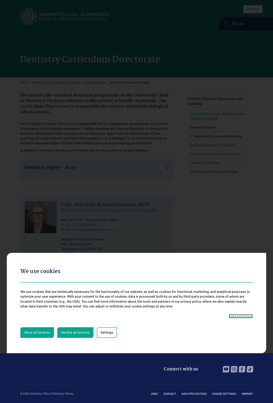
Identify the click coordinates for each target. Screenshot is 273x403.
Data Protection (194, 393)
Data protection (241, 264)
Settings (107, 281)
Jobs (154, 393)
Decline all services (75, 281)
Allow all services (37, 281)
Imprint (247, 393)
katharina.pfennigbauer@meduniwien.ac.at (97, 301)
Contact (169, 393)
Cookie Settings (224, 393)
